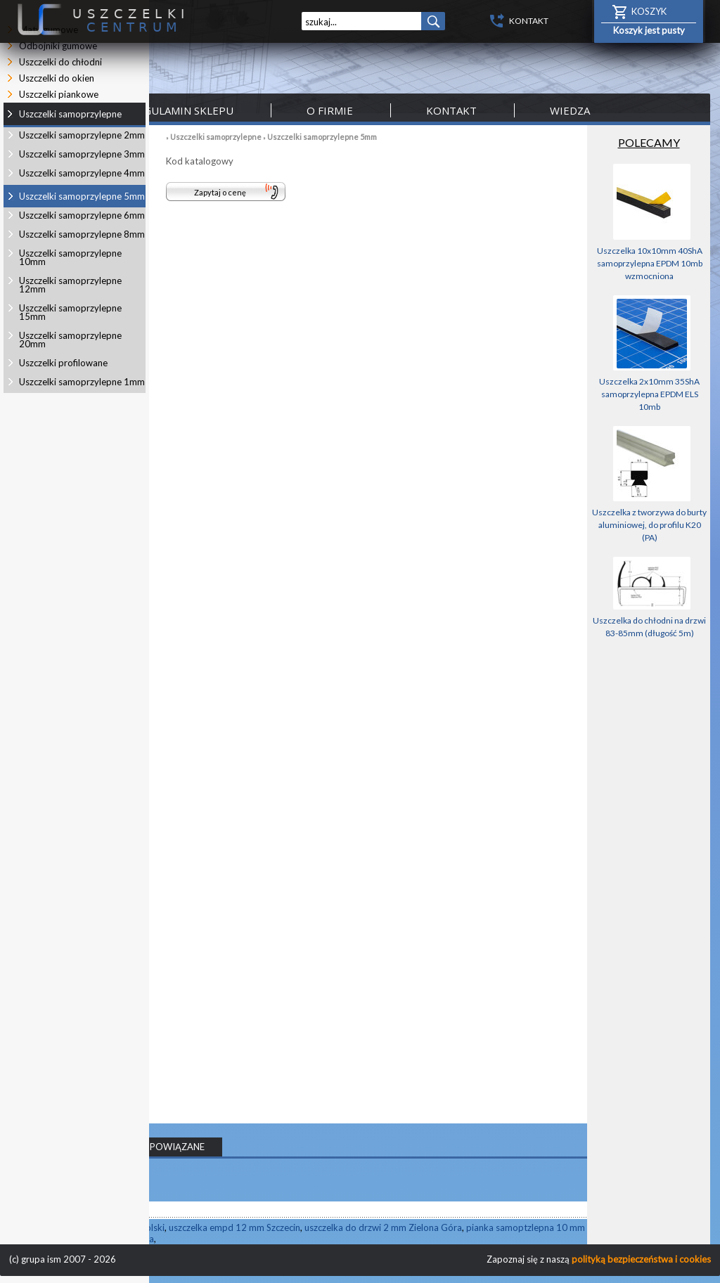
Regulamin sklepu (181, 110)
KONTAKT (528, 20)
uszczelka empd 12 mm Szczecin (234, 1227)
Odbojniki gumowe (58, 45)
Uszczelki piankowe (58, 94)
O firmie (330, 110)
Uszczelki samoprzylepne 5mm (322, 136)
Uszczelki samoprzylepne (216, 136)
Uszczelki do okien (56, 78)
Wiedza (570, 110)
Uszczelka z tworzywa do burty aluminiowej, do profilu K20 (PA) (649, 525)
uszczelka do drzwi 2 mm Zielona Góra (383, 1227)
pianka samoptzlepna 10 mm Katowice (545, 1227)
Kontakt (451, 110)
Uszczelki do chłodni (60, 61)
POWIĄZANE (177, 1146)
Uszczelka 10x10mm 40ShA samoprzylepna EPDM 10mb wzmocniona (649, 263)
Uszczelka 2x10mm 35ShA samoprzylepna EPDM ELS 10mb (649, 394)
